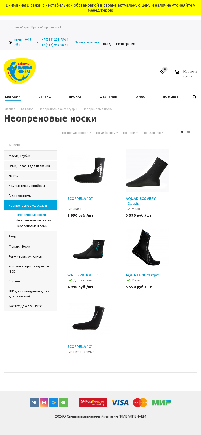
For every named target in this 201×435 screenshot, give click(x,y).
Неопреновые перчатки (33, 220)
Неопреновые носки (31, 214)
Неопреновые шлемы (32, 226)
